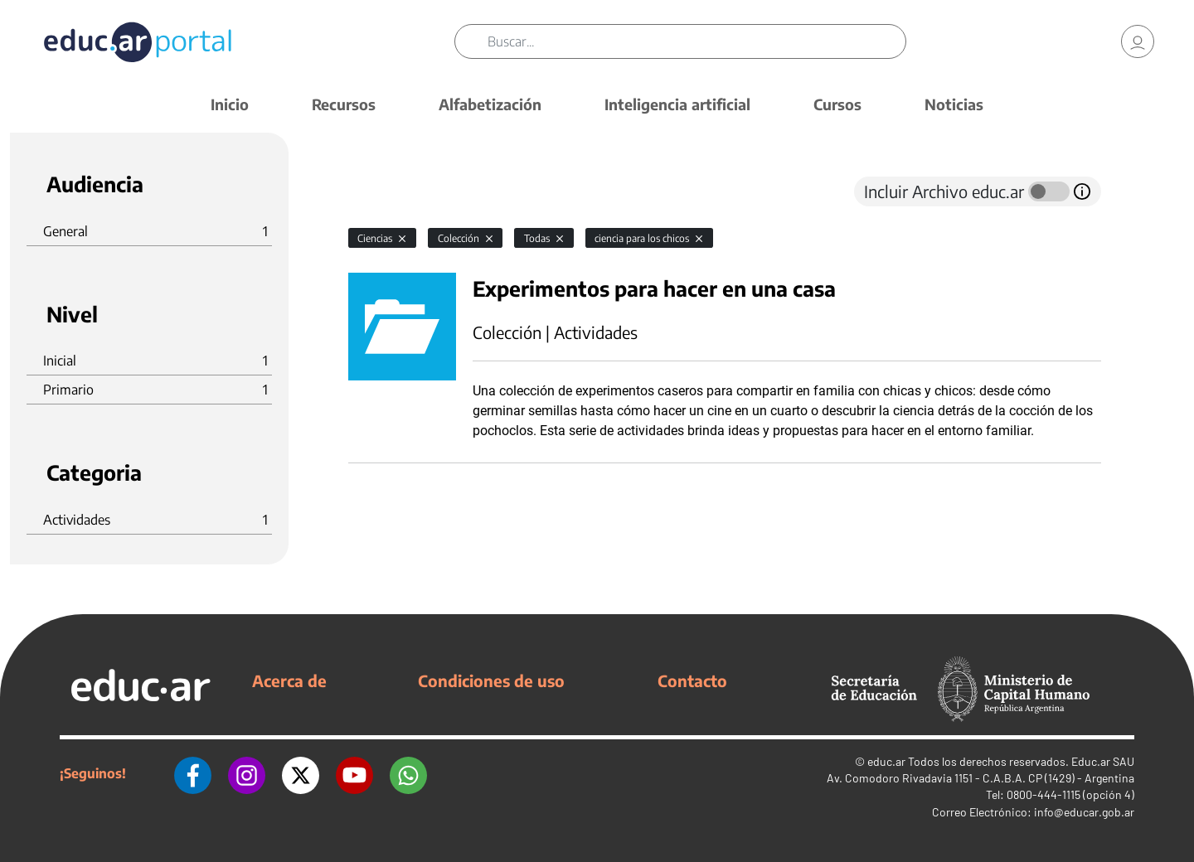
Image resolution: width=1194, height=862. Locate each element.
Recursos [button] (344, 104)
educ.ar (886, 761)
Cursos (837, 104)
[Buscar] (696, 41)
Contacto (692, 680)
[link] (1137, 41)
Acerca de (289, 680)
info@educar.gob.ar (1084, 812)
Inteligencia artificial (677, 104)
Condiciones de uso (491, 680)
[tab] (381, 191)
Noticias (954, 104)
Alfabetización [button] (490, 104)
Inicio (230, 104)
